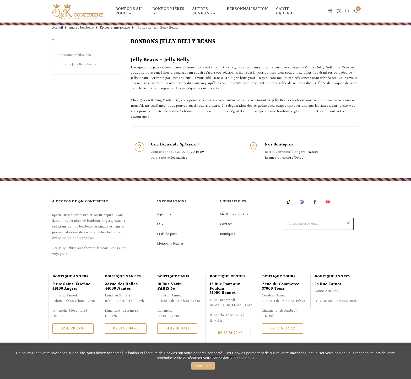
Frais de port (167, 243)
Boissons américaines (74, 64)
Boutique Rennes (228, 286)
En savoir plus (242, 358)
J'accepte (203, 366)
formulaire (179, 167)
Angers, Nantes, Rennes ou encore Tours (292, 164)
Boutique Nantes (123, 286)
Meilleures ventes (234, 223)
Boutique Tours (278, 286)
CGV (160, 233)
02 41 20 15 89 (193, 161)
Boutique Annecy (332, 286)
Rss (289, 211)
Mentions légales (170, 253)
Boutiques (227, 243)
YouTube (329, 211)
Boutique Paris (173, 286)
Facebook (315, 211)
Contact (226, 233)
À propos (164, 223)
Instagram (303, 211)
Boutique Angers (70, 286)
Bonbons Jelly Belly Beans (77, 74)
